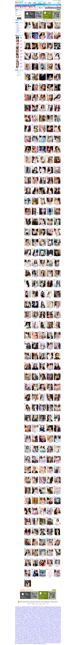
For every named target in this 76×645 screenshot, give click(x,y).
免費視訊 (42, 39)
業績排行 (17, 24)
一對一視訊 (57, 184)
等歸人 (21, 57)
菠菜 (21, 41)
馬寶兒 (21, 38)
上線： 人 (19, 71)
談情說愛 (17, 31)
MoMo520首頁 (54, 0)
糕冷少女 (21, 44)
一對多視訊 (42, 215)
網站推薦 (17, 29)
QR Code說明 (58, 9)
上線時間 (17, 25)
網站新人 (17, 26)
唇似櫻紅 (21, 51)
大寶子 (21, 67)
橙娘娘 (21, 60)
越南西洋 (21, 54)
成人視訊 (17, 32)
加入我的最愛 (59, 0)
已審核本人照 (18, 30)
